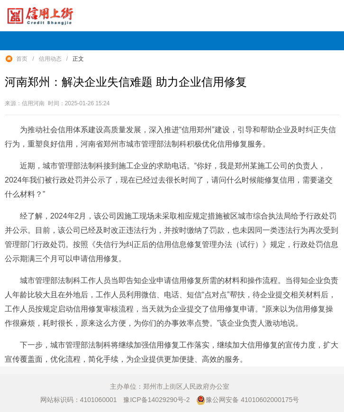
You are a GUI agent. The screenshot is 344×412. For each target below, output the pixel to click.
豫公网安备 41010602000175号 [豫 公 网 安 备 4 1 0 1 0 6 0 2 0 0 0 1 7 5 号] (247, 400)
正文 (78, 58)
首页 (21, 58)
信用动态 (50, 58)
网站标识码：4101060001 (78, 399)
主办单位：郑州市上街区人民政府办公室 (169, 386)
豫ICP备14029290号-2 (156, 399)
